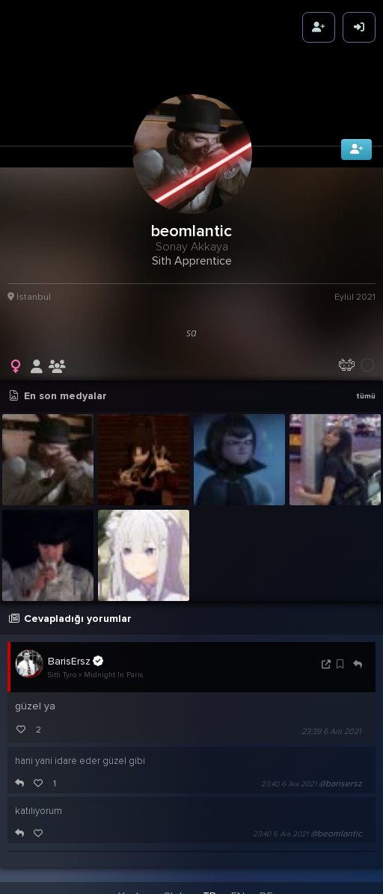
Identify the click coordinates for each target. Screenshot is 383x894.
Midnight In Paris (113, 669)
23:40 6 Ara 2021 (288, 778)
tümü (366, 390)
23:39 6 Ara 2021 (331, 725)
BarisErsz (75, 655)
